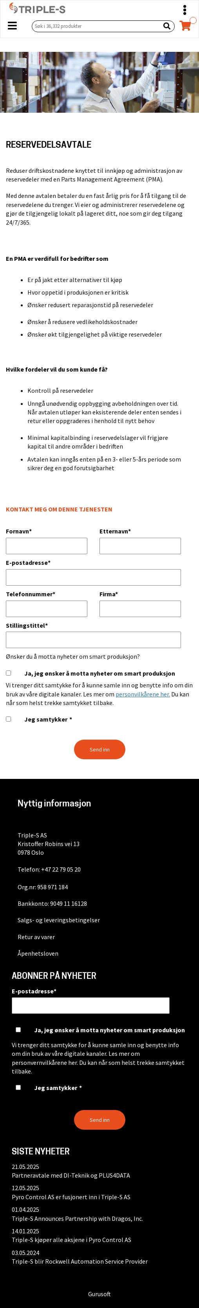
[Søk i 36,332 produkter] (94, 26)
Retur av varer (36, 937)
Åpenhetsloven (38, 953)
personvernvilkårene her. (45, 1062)
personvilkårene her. (143, 694)
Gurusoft (99, 1294)
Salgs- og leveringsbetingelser (59, 920)
